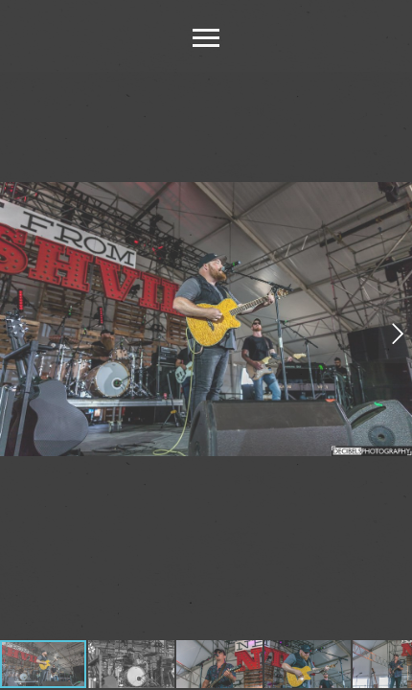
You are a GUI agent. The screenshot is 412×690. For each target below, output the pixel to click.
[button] (395, 333)
